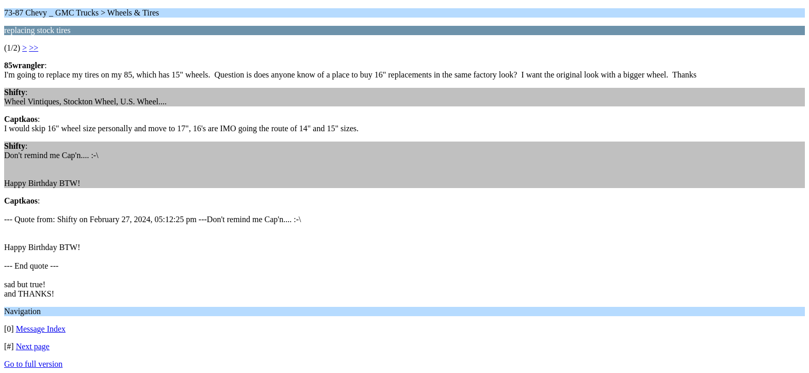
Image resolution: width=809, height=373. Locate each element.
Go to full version (33, 364)
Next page (33, 346)
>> (33, 47)
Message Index (41, 328)
